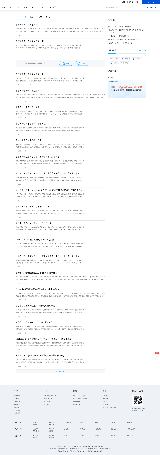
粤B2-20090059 (85, 448)
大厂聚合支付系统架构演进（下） (31, 41)
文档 (123, 2)
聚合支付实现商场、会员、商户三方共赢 (34, 223)
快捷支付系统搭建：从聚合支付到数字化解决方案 (38, 157)
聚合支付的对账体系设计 (27, 25)
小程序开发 (129, 435)
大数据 (113, 435)
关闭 (144, 82)
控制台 (137, 2)
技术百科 (17, 410)
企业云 (66, 429)
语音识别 (51, 431)
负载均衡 (51, 435)
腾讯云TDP (76, 404)
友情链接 (105, 404)
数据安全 (35, 435)
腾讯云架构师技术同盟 (80, 398)
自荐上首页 (47, 401)
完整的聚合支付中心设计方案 (29, 140)
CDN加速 (82, 429)
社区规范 (105, 396)
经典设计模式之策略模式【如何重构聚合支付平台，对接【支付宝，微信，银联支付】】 (50, 173)
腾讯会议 (124, 63)
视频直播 (51, 424)
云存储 (35, 424)
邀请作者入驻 (48, 398)
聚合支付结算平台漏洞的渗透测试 (31, 124)
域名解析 (129, 422)
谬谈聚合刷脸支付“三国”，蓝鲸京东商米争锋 (35, 306)
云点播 (113, 63)
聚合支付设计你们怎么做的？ (29, 91)
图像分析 (113, 429)
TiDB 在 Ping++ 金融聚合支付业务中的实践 (35, 240)
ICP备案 (136, 59)
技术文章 (17, 396)
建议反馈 (130, 2)
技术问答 (17, 398)
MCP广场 (51, 7)
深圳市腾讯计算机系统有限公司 (58, 448)
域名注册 (35, 422)
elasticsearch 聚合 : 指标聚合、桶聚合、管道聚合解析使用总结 (43, 339)
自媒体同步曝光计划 (50, 396)
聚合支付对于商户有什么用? (28, 107)
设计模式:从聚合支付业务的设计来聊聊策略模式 (37, 273)
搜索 (138, 7)
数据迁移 (51, 437)
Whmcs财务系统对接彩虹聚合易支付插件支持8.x (37, 289)
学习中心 (17, 407)
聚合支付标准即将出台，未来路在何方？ (34, 206)
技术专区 (17, 413)
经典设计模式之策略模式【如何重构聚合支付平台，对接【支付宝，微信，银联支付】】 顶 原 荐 (50, 256)
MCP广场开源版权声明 (109, 407)
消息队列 (82, 422)
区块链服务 (67, 422)
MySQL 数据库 (130, 429)
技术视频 (17, 404)
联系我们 (105, 401)
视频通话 (98, 429)
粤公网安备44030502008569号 (101, 448)
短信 (65, 435)
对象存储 (126, 59)
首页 (3, 7)
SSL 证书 (36, 431)
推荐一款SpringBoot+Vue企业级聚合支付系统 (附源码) (40, 355)
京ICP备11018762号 (96, 451)
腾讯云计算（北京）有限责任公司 (68, 451)
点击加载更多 (60, 371)
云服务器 (114, 59)
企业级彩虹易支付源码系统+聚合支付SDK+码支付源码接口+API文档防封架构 (50, 190)
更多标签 (141, 50)
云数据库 (113, 422)
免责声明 (105, 398)
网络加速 (98, 422)
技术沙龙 (17, 401)
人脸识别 (35, 429)
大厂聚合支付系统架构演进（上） (31, 74)
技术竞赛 (46, 404)
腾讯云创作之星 (78, 401)
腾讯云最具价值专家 (79, 396)
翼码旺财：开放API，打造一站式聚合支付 (34, 322)
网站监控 (35, 437)
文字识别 (82, 435)
